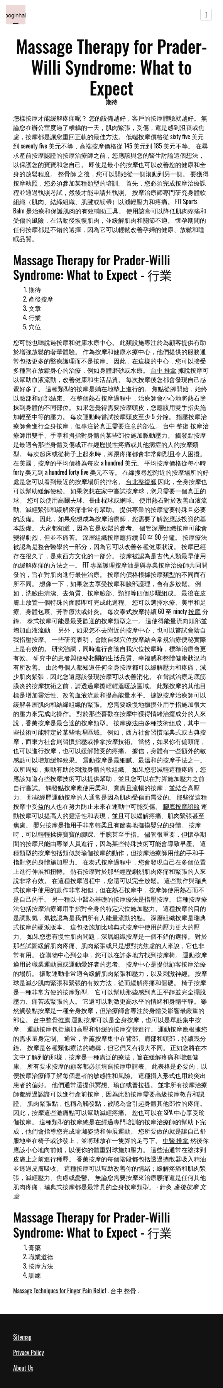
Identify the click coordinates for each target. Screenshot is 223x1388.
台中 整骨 (123, 1290)
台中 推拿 (163, 370)
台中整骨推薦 (51, 1019)
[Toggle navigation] (206, 14)
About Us (23, 1368)
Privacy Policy (28, 1352)
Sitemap (22, 1337)
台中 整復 (176, 425)
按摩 (194, 611)
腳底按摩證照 (181, 806)
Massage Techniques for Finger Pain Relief (59, 1290)
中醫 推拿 (176, 1140)
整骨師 (67, 173)
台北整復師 (141, 481)
